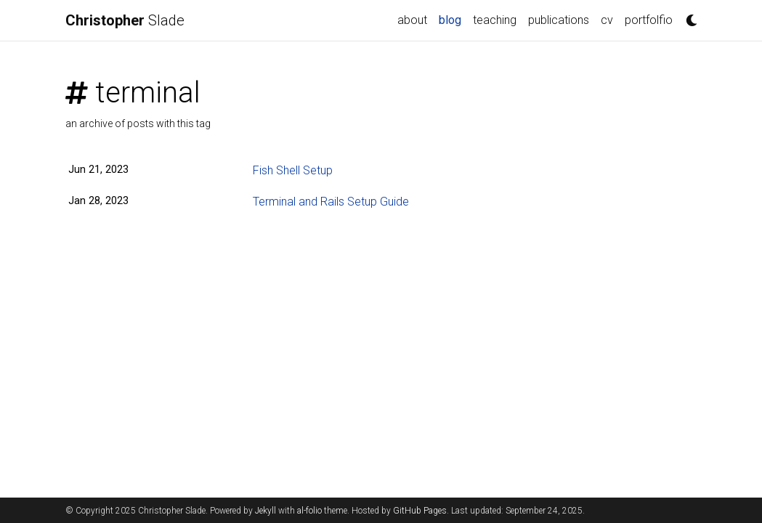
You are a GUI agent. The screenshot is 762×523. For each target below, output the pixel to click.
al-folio (309, 511)
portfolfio (649, 20)
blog (453, 19)
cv (607, 20)
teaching (494, 20)
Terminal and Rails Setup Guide (331, 201)
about (412, 20)
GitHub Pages (420, 511)
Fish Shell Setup (293, 170)
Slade (125, 20)
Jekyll (265, 511)
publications (558, 20)
